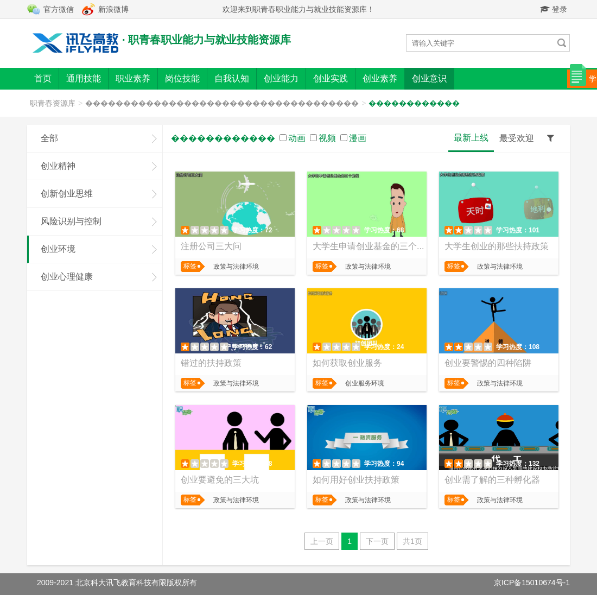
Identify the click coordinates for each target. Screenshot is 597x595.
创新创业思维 (67, 193)
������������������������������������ (222, 103)
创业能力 (281, 78)
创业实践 (330, 78)
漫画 (357, 138)
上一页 (321, 541)
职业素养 (133, 78)
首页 (43, 78)
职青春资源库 (52, 103)
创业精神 (58, 165)
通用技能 (83, 78)
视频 (327, 138)
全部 (49, 138)
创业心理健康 (67, 276)
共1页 (412, 541)
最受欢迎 (516, 138)
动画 (297, 138)
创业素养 (380, 78)
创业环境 (58, 249)
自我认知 (231, 78)
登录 (553, 9)
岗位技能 (182, 78)
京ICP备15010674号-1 (532, 582)
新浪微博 (113, 9)
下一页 (377, 541)
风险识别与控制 (71, 221)
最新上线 (471, 137)
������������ (414, 103)
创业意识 (429, 78)
